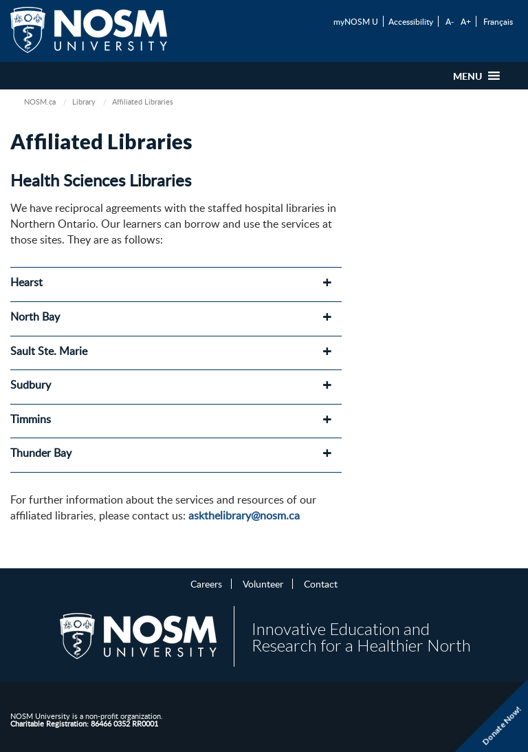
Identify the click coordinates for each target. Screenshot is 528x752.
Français (498, 21)
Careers (206, 583)
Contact (321, 583)
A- (450, 21)
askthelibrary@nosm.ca (244, 515)
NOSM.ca (40, 101)
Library (84, 101)
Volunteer (263, 583)
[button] (467, 75)
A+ (466, 21)
